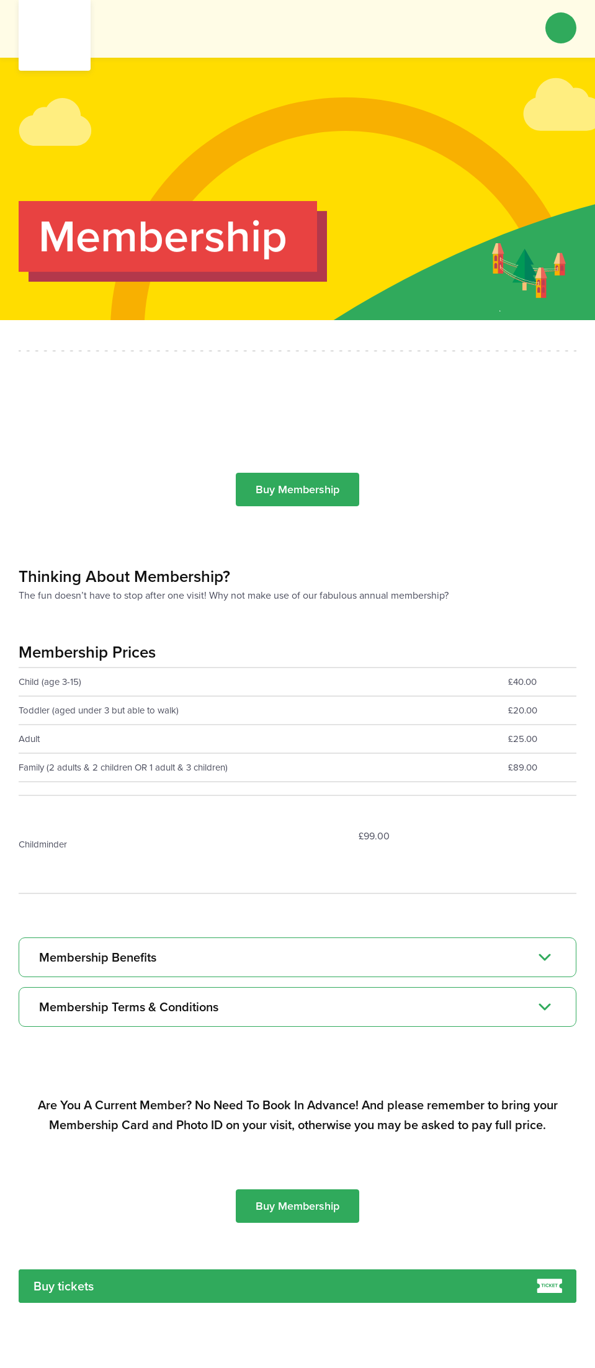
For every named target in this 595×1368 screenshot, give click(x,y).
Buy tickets (298, 1286)
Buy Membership (297, 489)
